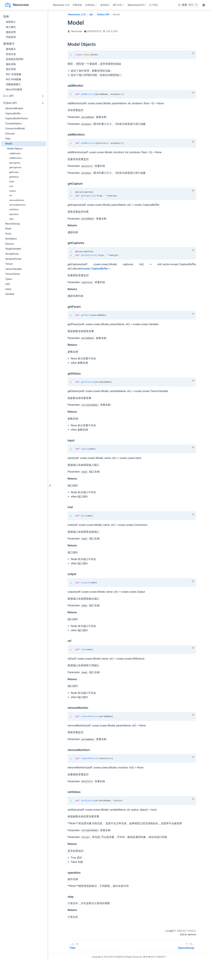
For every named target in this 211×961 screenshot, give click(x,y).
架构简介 (11, 21)
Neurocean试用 (137, 5)
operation (14, 214)
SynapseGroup (13, 258)
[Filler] (98, 945)
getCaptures (15, 167)
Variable (9, 294)
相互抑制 (11, 69)
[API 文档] (118, 5)
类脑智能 (77, 5)
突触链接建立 (13, 84)
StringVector (12, 253)
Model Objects (14, 148)
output (12, 190)
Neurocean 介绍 (61, 5)
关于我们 (153, 5)
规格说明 (11, 32)
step (11, 218)
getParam (14, 172)
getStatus (14, 176)
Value (8, 289)
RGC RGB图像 (13, 79)
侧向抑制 (11, 64)
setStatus (14, 209)
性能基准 (11, 37)
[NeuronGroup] (162, 945)
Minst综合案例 (14, 89)
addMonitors (15, 158)
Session (9, 243)
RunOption (11, 238)
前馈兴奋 (11, 54)
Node (8, 228)
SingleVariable (13, 248)
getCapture (14, 162)
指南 (6, 16)
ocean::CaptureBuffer (95, 268)
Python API (10, 103)
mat (11, 186)
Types (8, 279)
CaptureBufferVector (16, 118)
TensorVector (12, 273)
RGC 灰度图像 (13, 74)
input (11, 181)
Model (8, 143)
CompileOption (13, 123)
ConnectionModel (15, 128)
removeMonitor (16, 200)
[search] (188, 5)
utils (7, 284)
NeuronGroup (12, 223)
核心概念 (11, 27)
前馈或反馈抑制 (14, 59)
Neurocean (76, 31)
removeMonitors (17, 204)
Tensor (9, 263)
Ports (8, 233)
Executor (10, 133)
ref (10, 195)
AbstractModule (14, 108)
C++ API (8, 96)
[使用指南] (91, 5)
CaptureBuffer (13, 113)
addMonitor (15, 153)
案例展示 (105, 5)
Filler (8, 138)
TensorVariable (13, 269)
